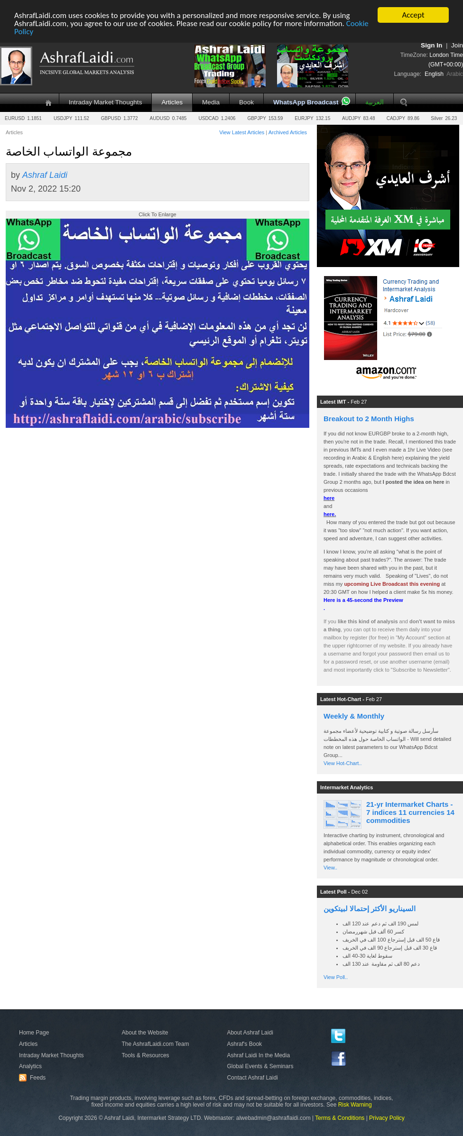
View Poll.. (336, 977)
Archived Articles (288, 132)
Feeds (33, 1077)
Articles (172, 102)
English (434, 74)
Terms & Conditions (339, 1118)
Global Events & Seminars (260, 1066)
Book (246, 102)
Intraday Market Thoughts (105, 102)
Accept (413, 15)
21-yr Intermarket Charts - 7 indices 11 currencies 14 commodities (410, 812)
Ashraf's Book (244, 1044)
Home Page (34, 1032)
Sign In (431, 45)
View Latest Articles (241, 132)
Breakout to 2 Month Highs (369, 419)
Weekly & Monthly (354, 716)
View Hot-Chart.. (343, 763)
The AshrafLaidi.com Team (155, 1044)
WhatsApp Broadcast (305, 102)
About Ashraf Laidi (250, 1032)
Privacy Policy (387, 1118)
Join (457, 45)
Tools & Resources (145, 1055)
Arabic (454, 74)
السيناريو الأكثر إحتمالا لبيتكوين (370, 909)
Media (211, 102)
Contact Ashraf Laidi (252, 1077)
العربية (374, 102)
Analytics (30, 1066)
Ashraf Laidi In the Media (258, 1055)
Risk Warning (355, 1104)
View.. (330, 867)
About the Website (145, 1032)
